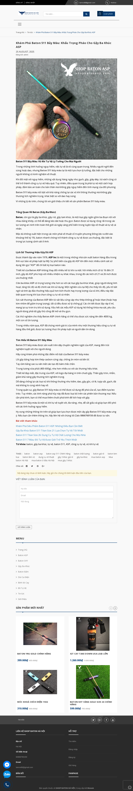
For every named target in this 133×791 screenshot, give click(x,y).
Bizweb (91, 788)
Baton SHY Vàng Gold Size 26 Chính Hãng (91, 703)
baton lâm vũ (29, 457)
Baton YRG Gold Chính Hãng (34, 653)
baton (27, 453)
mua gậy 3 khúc (65, 460)
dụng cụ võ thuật (46, 457)
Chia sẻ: (20, 466)
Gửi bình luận (24, 527)
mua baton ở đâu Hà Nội (43, 460)
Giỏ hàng (72, 765)
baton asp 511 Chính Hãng (58, 453)
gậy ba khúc (82, 457)
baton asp (38, 453)
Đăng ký (19, 3)
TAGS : (19, 453)
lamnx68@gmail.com (87, 3)
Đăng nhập (30, 3)
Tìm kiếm (21, 720)
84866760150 (21, 757)
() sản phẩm (108, 14)
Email (18, 762)
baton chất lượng (82, 453)
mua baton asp (98, 457)
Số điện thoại (21, 752)
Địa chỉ (19, 741)
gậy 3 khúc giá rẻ (65, 457)
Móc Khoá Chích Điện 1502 (32, 701)
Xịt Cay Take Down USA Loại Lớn (89, 653)
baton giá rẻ (98, 453)
